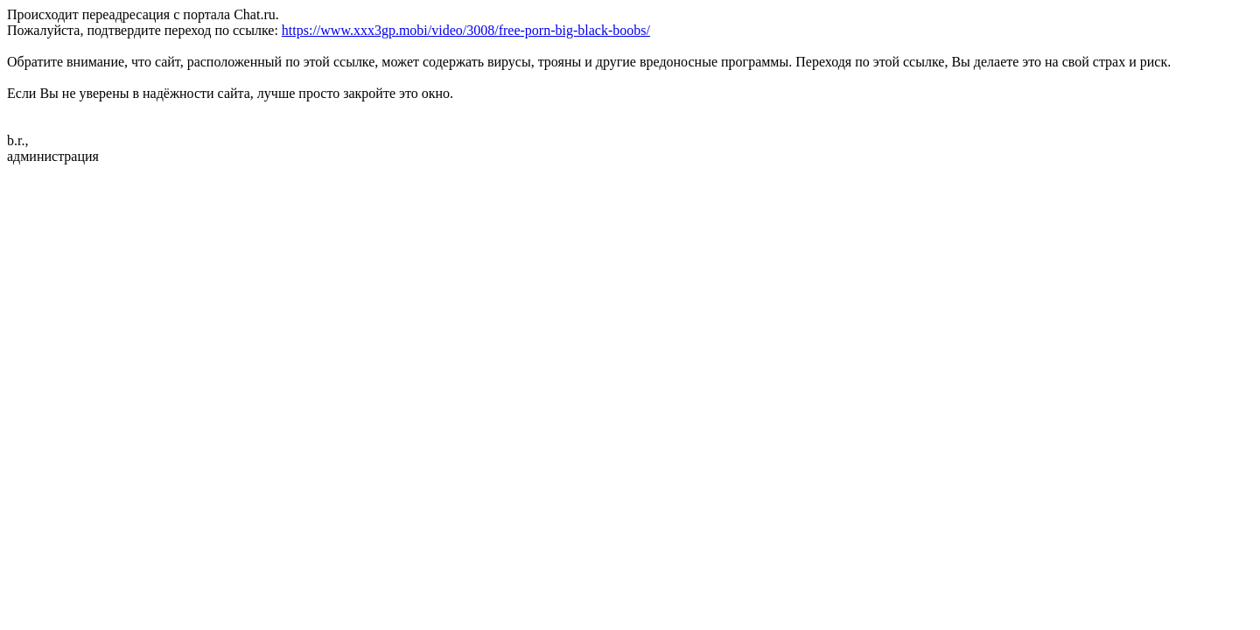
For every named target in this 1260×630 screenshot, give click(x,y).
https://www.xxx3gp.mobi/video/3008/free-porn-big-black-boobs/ (466, 30)
